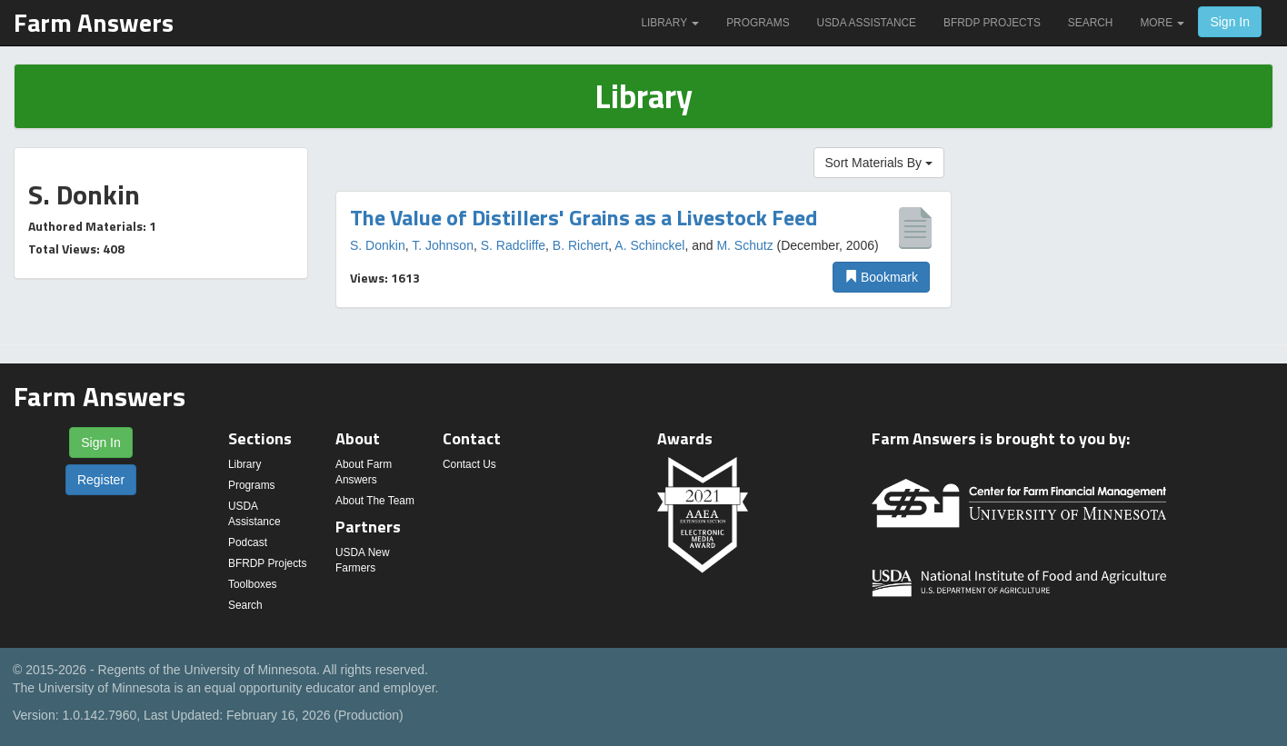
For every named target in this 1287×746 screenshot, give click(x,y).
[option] (643, 250)
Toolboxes (252, 584)
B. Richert (580, 245)
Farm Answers (94, 22)
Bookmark (881, 277)
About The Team (374, 500)
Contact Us (469, 464)
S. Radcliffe (513, 245)
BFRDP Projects (992, 22)
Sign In (1230, 22)
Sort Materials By (879, 162)
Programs (757, 22)
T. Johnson (443, 245)
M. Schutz (744, 245)
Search (1090, 22)
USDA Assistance (866, 22)
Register (101, 479)
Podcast (247, 542)
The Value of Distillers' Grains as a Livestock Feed (583, 217)
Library (670, 22)
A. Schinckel (649, 245)
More (1162, 22)
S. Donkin (377, 245)
